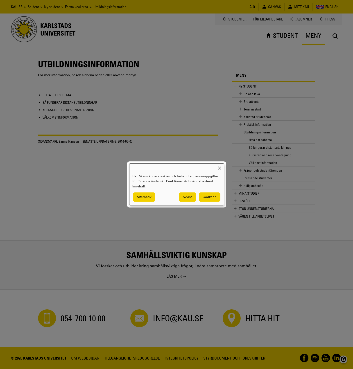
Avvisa (187, 197)
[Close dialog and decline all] (219, 166)
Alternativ (144, 197)
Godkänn (210, 197)
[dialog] (176, 184)
